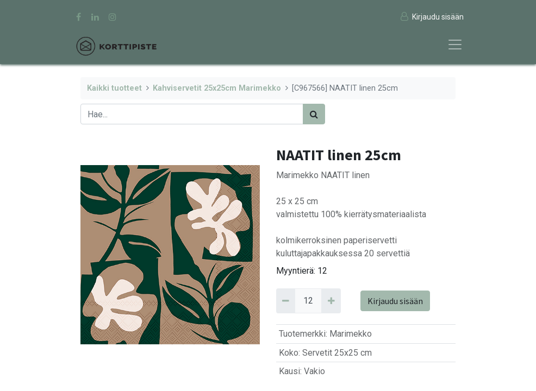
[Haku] (314, 114)
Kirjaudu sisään (395, 300)
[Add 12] (330, 300)
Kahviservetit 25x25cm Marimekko (217, 88)
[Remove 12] (285, 300)
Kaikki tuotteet (114, 88)
